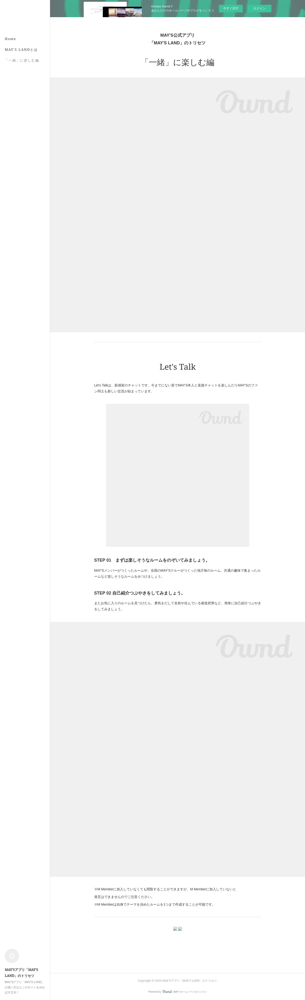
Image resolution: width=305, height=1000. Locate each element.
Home (10, 38)
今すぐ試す (231, 8)
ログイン (259, 8)
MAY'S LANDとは (21, 49)
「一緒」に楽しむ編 (22, 60)
